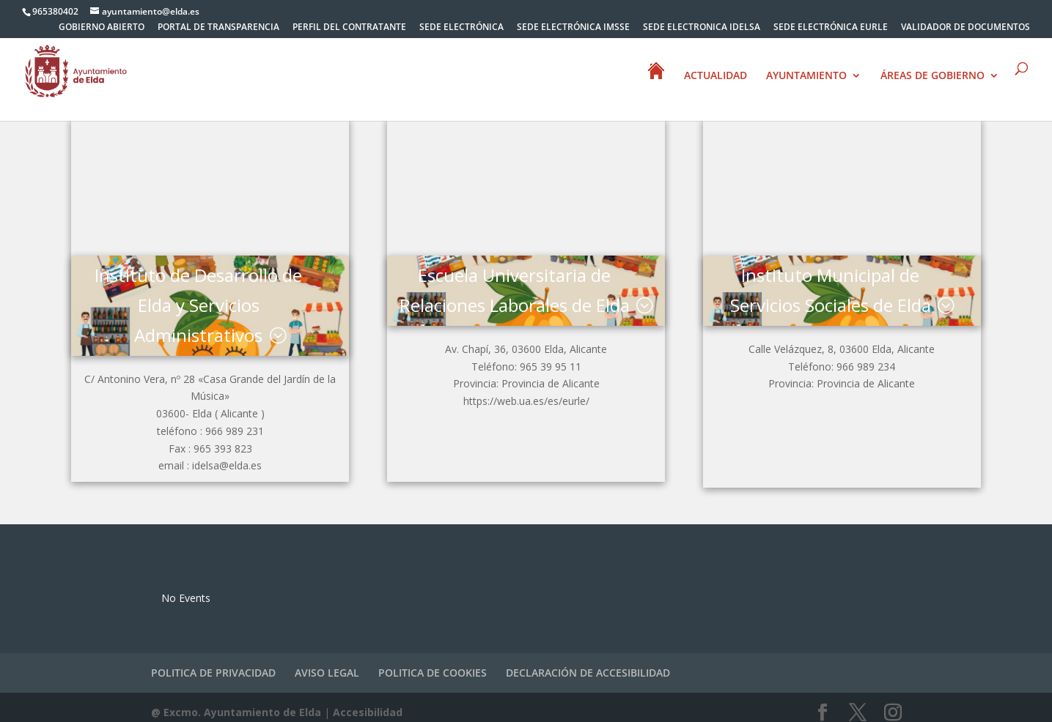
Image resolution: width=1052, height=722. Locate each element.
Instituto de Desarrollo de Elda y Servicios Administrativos (194, 300)
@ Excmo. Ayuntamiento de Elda (236, 702)
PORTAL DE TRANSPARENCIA (218, 28)
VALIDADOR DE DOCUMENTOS (965, 28)
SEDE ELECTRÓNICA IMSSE (573, 28)
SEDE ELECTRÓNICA (461, 28)
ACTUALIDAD (715, 76)
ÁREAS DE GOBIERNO (932, 76)
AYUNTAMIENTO (806, 76)
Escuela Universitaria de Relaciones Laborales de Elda (514, 300)
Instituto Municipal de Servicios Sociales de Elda (834, 285)
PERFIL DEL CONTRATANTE (349, 28)
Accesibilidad (367, 702)
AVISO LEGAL (327, 662)
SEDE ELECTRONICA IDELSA (701, 28)
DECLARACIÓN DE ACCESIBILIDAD (588, 662)
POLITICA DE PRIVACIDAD (213, 662)
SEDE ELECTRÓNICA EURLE (830, 28)
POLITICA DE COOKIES (432, 662)
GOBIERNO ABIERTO (101, 28)
